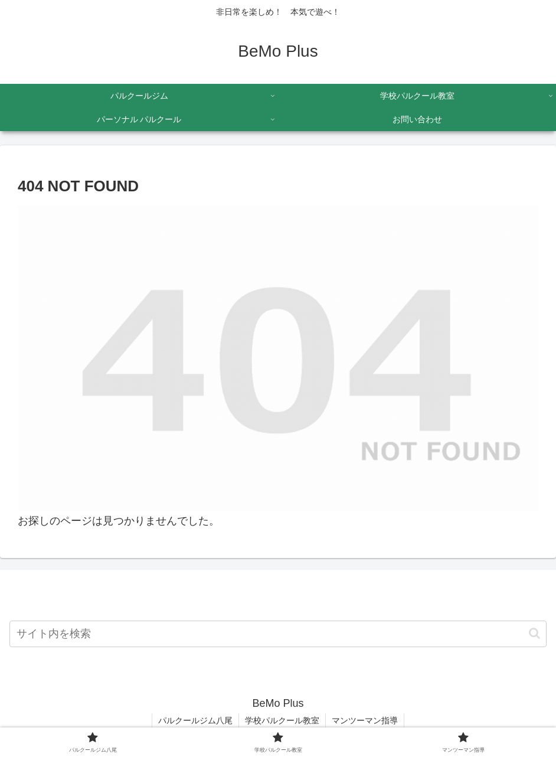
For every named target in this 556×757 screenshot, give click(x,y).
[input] (278, 634)
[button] (534, 633)
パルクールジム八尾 (195, 720)
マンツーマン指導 (365, 720)
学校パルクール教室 (282, 720)
